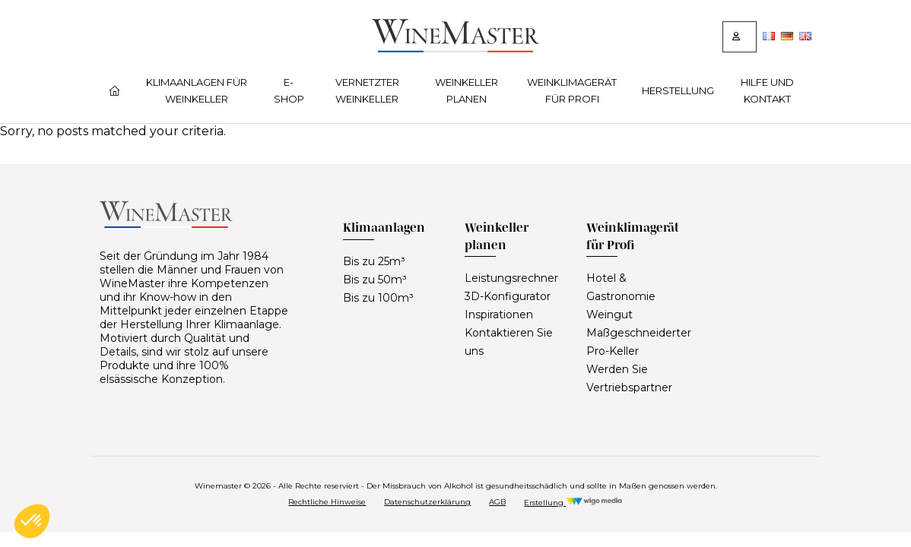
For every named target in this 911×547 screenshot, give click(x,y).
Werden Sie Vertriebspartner (629, 378)
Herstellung (678, 90)
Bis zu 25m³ (374, 261)
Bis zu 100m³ (378, 298)
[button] (32, 521)
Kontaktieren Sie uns (509, 342)
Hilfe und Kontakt (767, 90)
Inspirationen (499, 314)
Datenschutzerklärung (427, 502)
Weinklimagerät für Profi (572, 90)
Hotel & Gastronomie (620, 287)
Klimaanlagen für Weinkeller (196, 90)
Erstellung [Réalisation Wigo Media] (573, 502)
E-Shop (289, 90)
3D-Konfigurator (508, 296)
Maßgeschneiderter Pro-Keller (638, 342)
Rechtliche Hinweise (327, 502)
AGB (497, 502)
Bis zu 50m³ (375, 279)
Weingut (609, 314)
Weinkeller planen (466, 90)
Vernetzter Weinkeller (367, 90)
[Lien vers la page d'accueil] (455, 48)
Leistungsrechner (511, 278)
